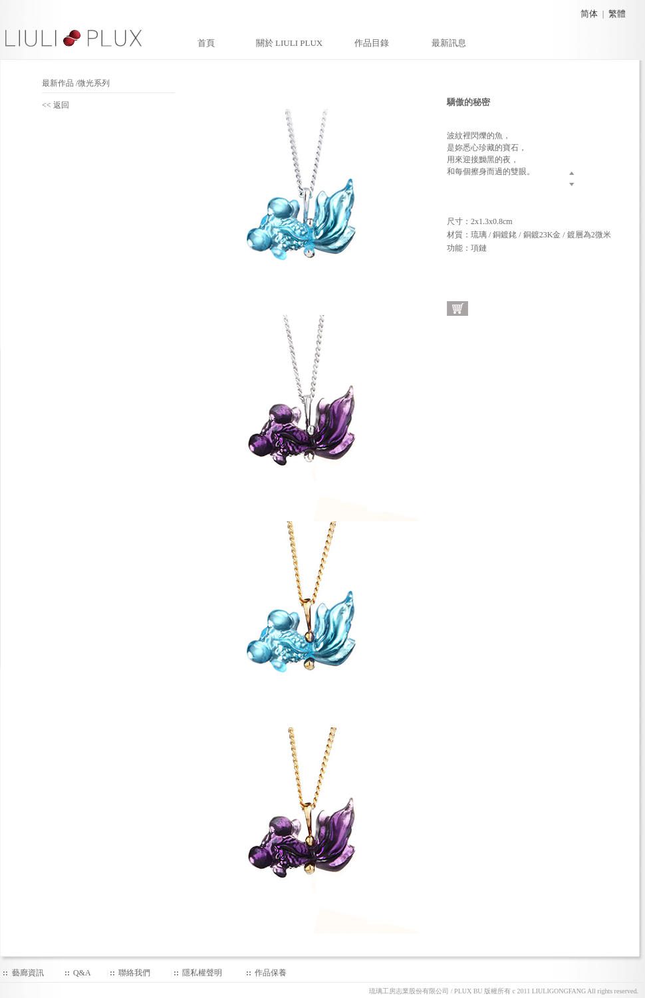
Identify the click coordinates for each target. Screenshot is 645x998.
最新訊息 (449, 43)
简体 (589, 14)
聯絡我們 (134, 972)
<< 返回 (59, 105)
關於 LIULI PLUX (289, 43)
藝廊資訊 (28, 972)
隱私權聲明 (202, 972)
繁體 (617, 14)
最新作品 (58, 83)
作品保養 (271, 972)
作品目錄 (371, 43)
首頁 (206, 43)
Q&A (82, 972)
